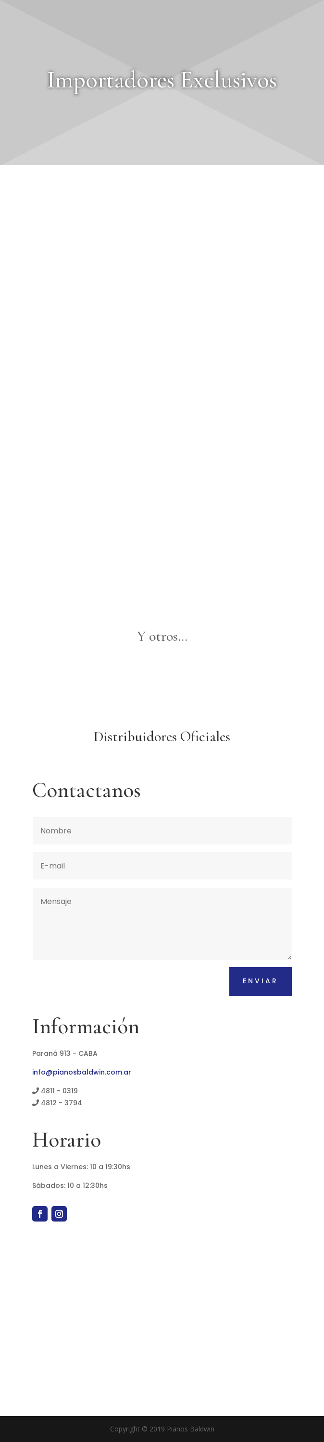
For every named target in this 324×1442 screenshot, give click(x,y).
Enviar (260, 981)
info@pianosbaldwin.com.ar (81, 1072)
